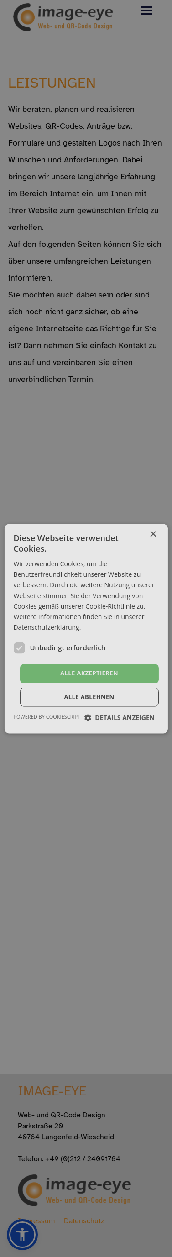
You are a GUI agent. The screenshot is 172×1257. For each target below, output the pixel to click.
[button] (119, 717)
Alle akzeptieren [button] (89, 673)
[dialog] (86, 628)
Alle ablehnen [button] (89, 697)
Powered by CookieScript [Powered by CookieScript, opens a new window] (46, 716)
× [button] (153, 534)
